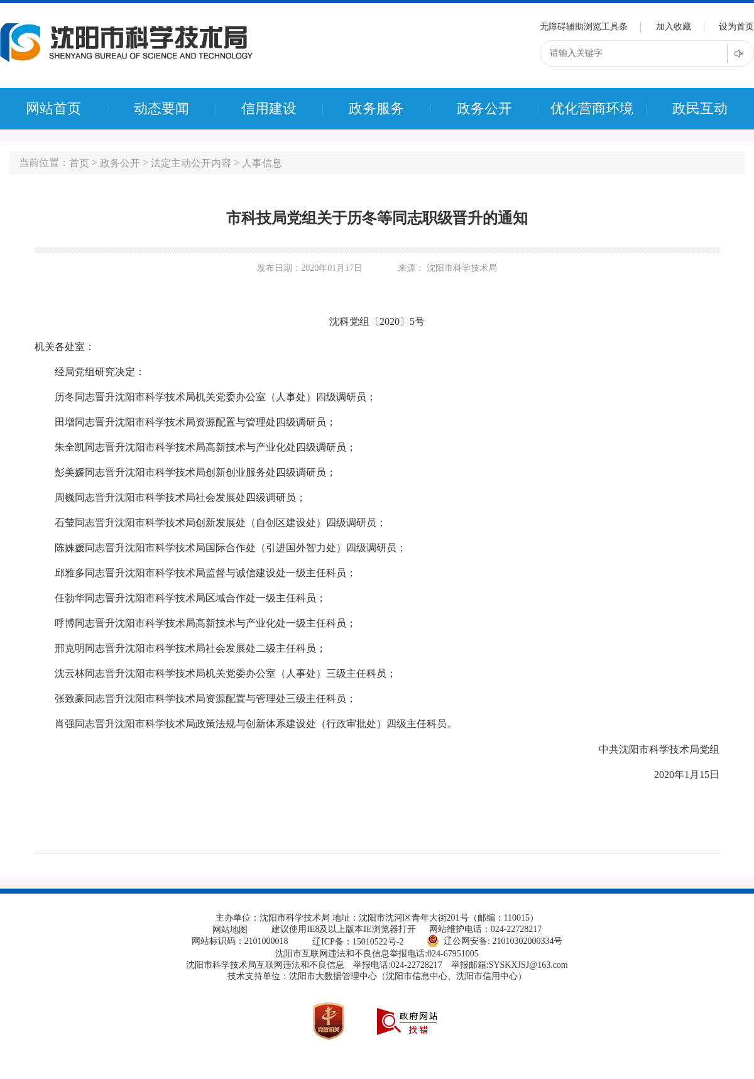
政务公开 (484, 108)
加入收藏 (673, 26)
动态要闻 (161, 108)
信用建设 (269, 108)
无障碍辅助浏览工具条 (584, 26)
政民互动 (700, 108)
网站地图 (230, 929)
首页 (79, 163)
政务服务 (376, 108)
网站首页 (53, 108)
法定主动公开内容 (191, 163)
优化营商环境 (591, 108)
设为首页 (736, 26)
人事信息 (262, 163)
